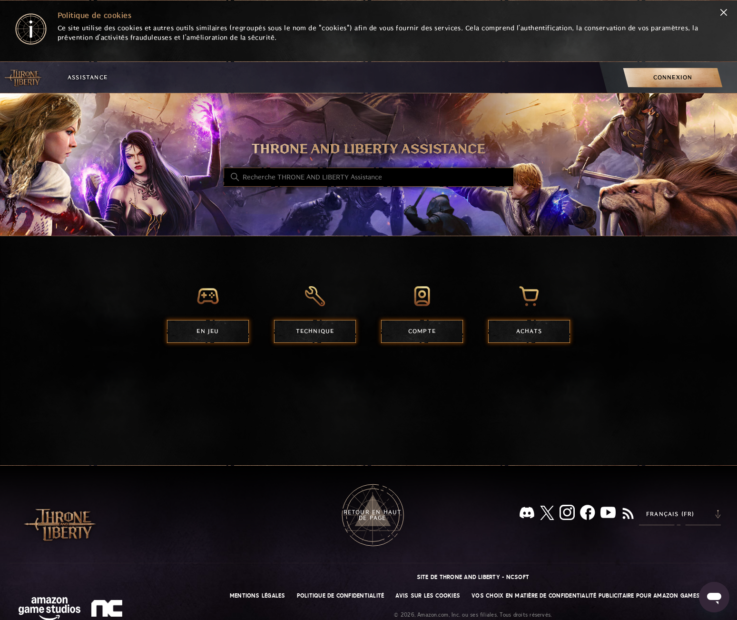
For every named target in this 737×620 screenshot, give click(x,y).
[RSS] (628, 514)
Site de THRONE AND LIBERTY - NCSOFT (473, 577)
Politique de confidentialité (340, 595)
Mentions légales (257, 595)
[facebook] (587, 514)
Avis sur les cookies (427, 595)
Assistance (88, 77)
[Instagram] (567, 514)
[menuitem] (673, 77)
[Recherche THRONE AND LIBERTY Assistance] (369, 177)
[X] (547, 514)
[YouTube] (608, 514)
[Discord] (527, 514)
